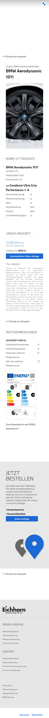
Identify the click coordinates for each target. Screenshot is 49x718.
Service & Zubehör (11, 643)
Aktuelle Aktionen (10, 693)
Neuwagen (7, 685)
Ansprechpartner (10, 662)
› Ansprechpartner (15, 509)
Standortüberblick (11, 658)
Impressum (24, 715)
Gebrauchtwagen (10, 689)
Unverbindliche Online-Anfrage (24, 256)
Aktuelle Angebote (11, 631)
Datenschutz (37, 715)
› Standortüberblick (15, 513)
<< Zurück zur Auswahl (14, 56)
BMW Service (8, 697)
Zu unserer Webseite (11, 670)
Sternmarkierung (10, 635)
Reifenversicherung (11, 639)
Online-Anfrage (22, 519)
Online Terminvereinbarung (14, 666)
